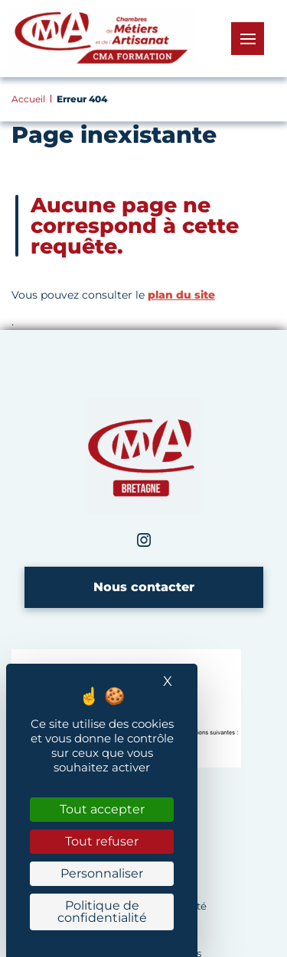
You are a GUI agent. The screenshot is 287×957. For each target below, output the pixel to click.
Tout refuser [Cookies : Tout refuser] (102, 841)
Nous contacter (143, 587)
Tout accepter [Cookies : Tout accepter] (102, 809)
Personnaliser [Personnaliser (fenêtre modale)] (101, 873)
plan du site (181, 295)
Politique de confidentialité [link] (102, 911)
